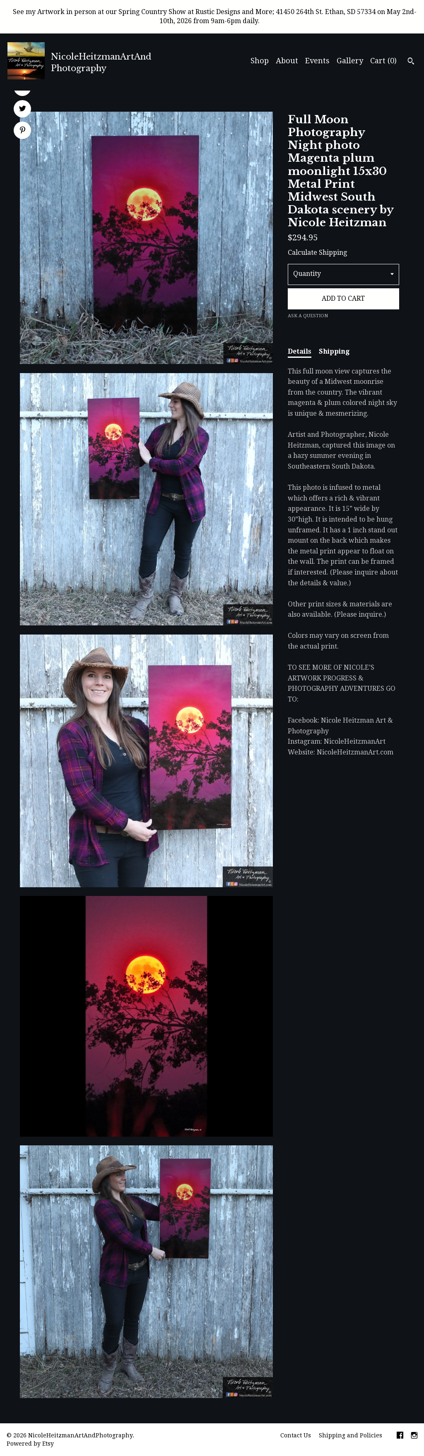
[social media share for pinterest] (22, 131)
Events (317, 60)
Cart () (383, 60)
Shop (260, 60)
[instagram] (414, 1436)
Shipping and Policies (350, 1435)
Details (299, 351)
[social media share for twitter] (22, 110)
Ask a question (308, 315)
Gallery (350, 60)
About (287, 60)
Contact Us (295, 1435)
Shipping (334, 351)
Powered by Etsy (30, 1443)
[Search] (411, 62)
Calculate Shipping (317, 252)
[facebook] (400, 1436)
